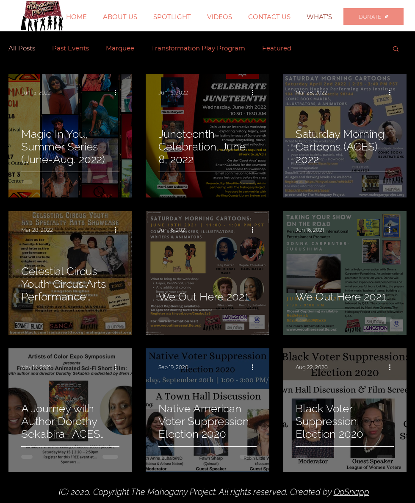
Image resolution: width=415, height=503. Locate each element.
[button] (396, 49)
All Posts (21, 48)
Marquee (120, 48)
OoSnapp (351, 492)
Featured (276, 48)
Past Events (70, 48)
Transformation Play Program (198, 48)
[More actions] (118, 92)
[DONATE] (373, 16)
